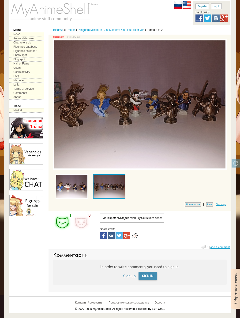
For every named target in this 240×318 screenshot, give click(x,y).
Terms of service (23, 88)
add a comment (220, 247)
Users (17, 67)
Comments (20, 93)
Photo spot (20, 55)
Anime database (23, 38)
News (16, 34)
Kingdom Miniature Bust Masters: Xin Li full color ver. (111, 30)
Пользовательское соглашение (129, 302)
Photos (71, 30)
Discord (94, 4)
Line (209, 204)
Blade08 (58, 30)
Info (68, 37)
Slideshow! (58, 37)
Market (17, 110)
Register (202, 6)
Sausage (221, 204)
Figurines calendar (25, 51)
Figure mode (193, 204)
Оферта (160, 302)
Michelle (18, 80)
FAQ (16, 76)
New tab (75, 37)
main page (51, 11)
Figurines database (25, 46)
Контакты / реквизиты (89, 302)
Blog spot (19, 59)
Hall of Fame (21, 63)
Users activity (21, 72)
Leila (16, 84)
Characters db (22, 42)
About (17, 97)
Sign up (129, 275)
